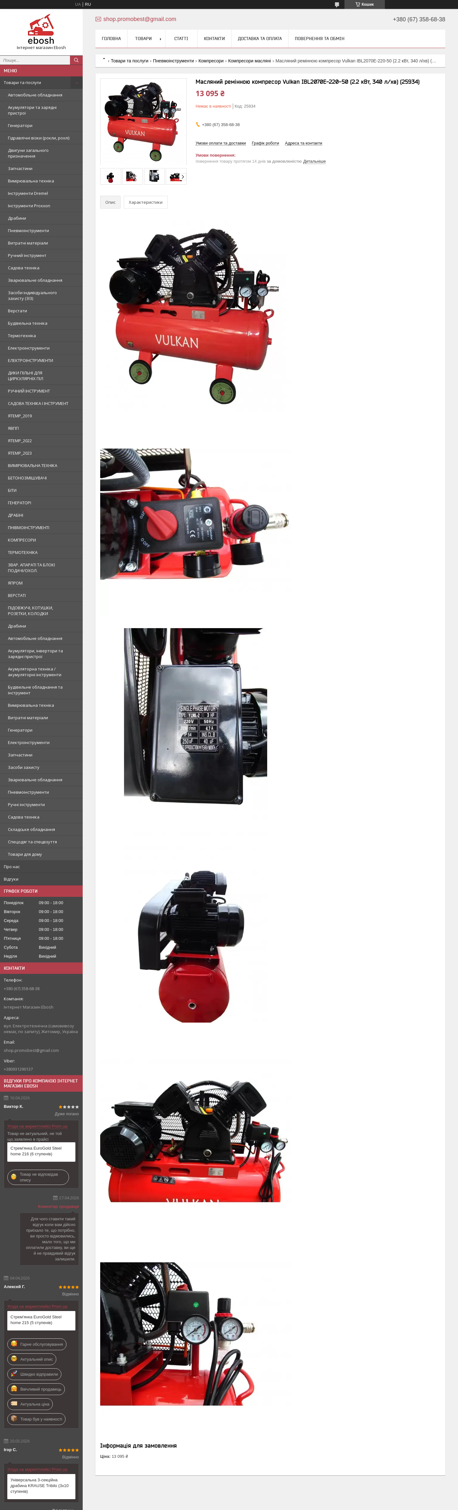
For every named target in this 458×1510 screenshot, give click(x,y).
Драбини (17, 218)
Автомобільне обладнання (35, 95)
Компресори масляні (249, 60)
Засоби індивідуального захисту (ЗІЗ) (32, 295)
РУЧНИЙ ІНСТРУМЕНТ (29, 391)
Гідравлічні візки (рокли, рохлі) (38, 138)
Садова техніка (23, 268)
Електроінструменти (29, 348)
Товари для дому (25, 854)
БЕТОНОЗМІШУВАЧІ (27, 478)
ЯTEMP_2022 (20, 440)
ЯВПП (13, 428)
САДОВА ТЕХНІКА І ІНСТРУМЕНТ (38, 403)
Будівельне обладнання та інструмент (35, 690)
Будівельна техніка (27, 323)
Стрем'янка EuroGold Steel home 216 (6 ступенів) (35, 1151)
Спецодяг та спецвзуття (32, 842)
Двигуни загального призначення (28, 153)
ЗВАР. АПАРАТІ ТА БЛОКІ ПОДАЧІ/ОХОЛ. (31, 567)
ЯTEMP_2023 (20, 453)
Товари (143, 38)
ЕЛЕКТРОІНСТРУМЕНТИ (30, 360)
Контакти (214, 38)
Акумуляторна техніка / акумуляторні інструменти (34, 671)
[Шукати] (76, 60)
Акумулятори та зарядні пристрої (32, 110)
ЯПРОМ (15, 583)
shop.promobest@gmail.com (31, 1050)
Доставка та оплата (260, 38)
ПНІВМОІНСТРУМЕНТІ (28, 527)
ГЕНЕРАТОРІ (19, 503)
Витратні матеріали (28, 243)
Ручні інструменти (26, 804)
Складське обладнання (31, 829)
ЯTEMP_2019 (20, 416)
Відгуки (11, 879)
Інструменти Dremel (28, 193)
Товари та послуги (22, 82)
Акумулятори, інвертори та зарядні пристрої (35, 653)
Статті (181, 38)
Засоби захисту (23, 767)
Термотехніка (22, 335)
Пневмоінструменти (28, 230)
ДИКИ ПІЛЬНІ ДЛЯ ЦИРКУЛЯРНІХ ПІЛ (25, 375)
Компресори (211, 60)
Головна (111, 38)
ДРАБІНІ (15, 515)
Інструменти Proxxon (29, 206)
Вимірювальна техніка (31, 181)
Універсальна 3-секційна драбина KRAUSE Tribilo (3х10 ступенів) (39, 1486)
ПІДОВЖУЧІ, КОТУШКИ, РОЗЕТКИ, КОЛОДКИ (30, 610)
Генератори (20, 125)
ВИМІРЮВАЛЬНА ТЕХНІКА (32, 465)
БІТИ (12, 490)
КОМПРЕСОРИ (22, 540)
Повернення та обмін (319, 38)
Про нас (12, 866)
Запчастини (20, 168)
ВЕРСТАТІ (17, 595)
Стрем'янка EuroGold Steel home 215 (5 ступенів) (35, 1320)
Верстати (17, 311)
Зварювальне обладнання (35, 280)
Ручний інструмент (27, 255)
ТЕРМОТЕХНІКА (23, 552)
